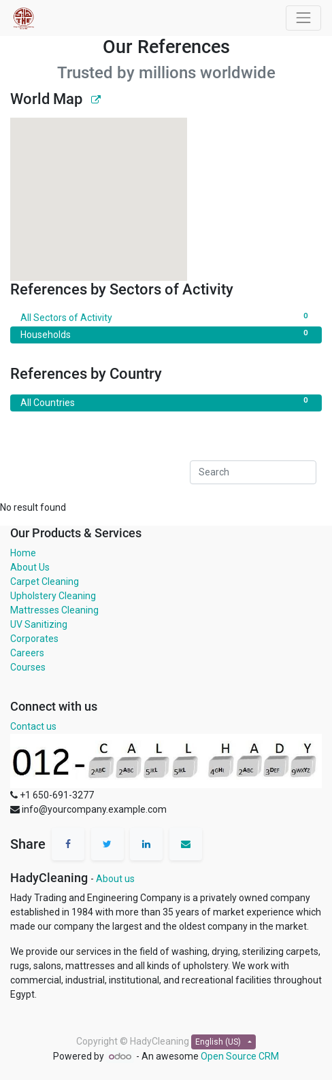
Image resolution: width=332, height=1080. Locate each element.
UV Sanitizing (38, 624)
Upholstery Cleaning (53, 595)
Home (23, 552)
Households (166, 334)
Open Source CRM (240, 1056)
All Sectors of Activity (166, 317)
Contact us (33, 726)
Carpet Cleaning (44, 581)
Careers (27, 652)
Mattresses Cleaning (54, 610)
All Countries (166, 402)
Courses (28, 667)
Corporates (34, 638)
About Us (30, 567)
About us (115, 878)
